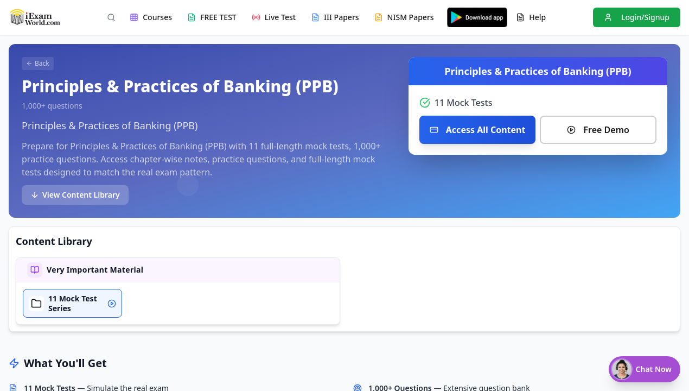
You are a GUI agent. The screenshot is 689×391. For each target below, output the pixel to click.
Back (37, 63)
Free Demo (598, 130)
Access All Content (478, 130)
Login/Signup (636, 17)
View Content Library (75, 195)
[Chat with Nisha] (644, 369)
